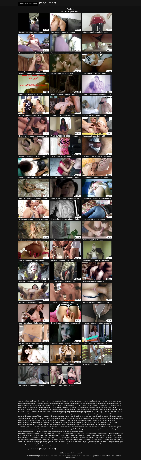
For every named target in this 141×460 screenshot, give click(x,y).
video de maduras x (65, 414)
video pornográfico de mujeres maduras (84, 414)
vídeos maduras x (112, 418)
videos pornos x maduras (84, 422)
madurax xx (72, 407)
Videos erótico (71, 457)
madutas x (107, 407)
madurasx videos (115, 405)
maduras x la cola (50, 405)
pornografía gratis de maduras (71, 412)
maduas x (105, 401)
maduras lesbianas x (43, 403)
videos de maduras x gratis (40, 418)
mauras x (115, 407)
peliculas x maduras (31, 412)
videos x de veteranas (58, 429)
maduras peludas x (57, 403)
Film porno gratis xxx (101, 456)
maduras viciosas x (114, 403)
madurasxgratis (32, 407)
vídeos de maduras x (25, 418)
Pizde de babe (111, 456)
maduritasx (100, 407)
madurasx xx (22, 407)
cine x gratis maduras (44, 401)
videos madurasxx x (36, 420)
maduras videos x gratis (26, 405)
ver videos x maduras (51, 414)
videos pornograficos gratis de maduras (99, 443)
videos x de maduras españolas (59, 427)
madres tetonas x (95, 401)
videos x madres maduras (107, 429)
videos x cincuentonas (68, 425)
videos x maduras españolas (74, 431)
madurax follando (52, 407)
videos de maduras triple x (99, 416)
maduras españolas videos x (27, 403)
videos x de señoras (43, 429)
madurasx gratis (104, 405)
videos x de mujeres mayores (27, 429)
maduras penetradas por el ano (74, 403)
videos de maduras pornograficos (80, 416)
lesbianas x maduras (82, 401)
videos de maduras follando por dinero (37, 416)
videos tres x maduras (99, 422)
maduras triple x (102, 403)
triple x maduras (105, 412)
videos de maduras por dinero (59, 416)
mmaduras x (22, 409)
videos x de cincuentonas (98, 425)
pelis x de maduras (44, 412)
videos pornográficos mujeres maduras (62, 422)
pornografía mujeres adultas (90, 412)
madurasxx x (42, 407)
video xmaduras (103, 414)
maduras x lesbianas (63, 405)
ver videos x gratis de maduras (34, 414)
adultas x (34, 401)
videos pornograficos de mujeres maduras (83, 420)
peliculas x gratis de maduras (101, 409)
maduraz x (80, 407)
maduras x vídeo (75, 405)
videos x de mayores (114, 427)
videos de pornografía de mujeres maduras (76, 418)
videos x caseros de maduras (34, 425)
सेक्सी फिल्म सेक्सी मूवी (34, 456)
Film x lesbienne (71, 456)
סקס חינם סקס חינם (89, 456)
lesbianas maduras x (68, 401)
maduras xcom (86, 405)
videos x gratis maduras (90, 429)
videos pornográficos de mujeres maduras (56, 420)
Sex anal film (80, 456)
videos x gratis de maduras (73, 429)
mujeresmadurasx (57, 409)
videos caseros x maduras (101, 439)
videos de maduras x (115, 416)
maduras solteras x (90, 403)
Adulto (70, 9)
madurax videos (63, 407)
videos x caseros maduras (52, 425)
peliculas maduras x (70, 409)
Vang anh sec (54, 456)
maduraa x (117, 401)
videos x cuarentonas (83, 425)
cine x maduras (57, 401)
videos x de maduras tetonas (98, 427)
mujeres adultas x (32, 409)
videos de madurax (56, 418)
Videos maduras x (45, 456)
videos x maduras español (55, 431)
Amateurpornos (62, 456)
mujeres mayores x (45, 409)
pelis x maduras (56, 412)
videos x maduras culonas (38, 431)
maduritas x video (90, 407)
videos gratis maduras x (98, 418)
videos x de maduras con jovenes (37, 427)
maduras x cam (39, 405)
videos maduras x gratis (31, 443)
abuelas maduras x (24, 401)
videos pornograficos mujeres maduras (37, 422)
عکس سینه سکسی (24, 456)
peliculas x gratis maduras (80, 437)
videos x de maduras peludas (79, 427)
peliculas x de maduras (84, 409)
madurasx (95, 405)
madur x (111, 401)
